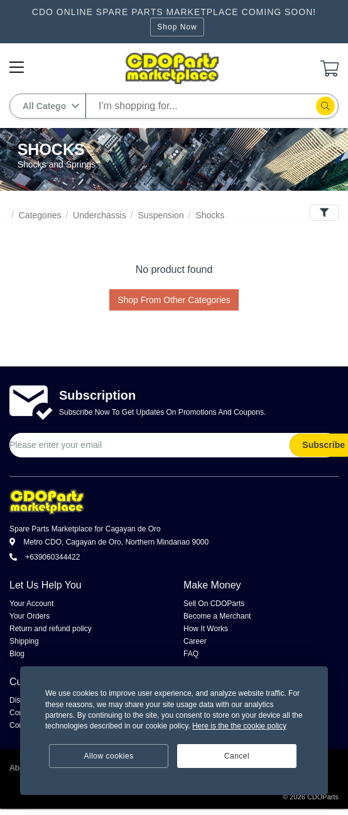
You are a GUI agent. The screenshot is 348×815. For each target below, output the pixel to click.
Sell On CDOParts (213, 603)
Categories (40, 215)
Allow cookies (109, 756)
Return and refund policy (50, 628)
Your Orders (29, 616)
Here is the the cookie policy (239, 726)
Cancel (236, 756)
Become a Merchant (217, 616)
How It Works (205, 628)
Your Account (31, 603)
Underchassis (99, 215)
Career (195, 641)
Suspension (161, 215)
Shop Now (177, 27)
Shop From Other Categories (174, 300)
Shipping (24, 641)
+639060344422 (44, 557)
